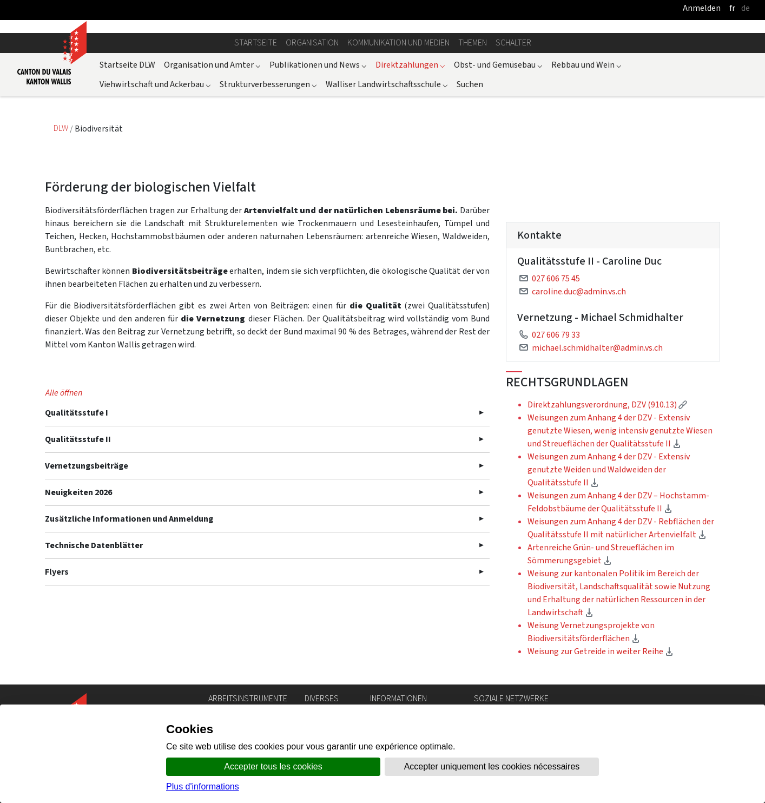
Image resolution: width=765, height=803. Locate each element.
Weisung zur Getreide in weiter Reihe (600, 651)
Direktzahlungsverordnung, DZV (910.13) (607, 404)
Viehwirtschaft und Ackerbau (155, 84)
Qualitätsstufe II (78, 439)
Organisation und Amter (212, 64)
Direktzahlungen (410, 64)
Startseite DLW (127, 64)
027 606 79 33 (556, 334)
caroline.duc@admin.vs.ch (579, 291)
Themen (472, 42)
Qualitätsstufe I (76, 412)
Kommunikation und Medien (398, 42)
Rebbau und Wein (586, 64)
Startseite (255, 42)
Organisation (312, 42)
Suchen (470, 84)
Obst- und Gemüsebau (498, 64)
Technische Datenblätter (94, 545)
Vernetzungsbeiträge (86, 465)
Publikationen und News (318, 64)
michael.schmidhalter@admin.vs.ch (597, 347)
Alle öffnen (63, 392)
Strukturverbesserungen (268, 84)
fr (732, 8)
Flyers (57, 571)
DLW (62, 128)
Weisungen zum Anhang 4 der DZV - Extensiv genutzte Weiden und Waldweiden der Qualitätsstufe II (608, 469)
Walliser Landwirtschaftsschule (387, 84)
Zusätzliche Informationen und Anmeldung (129, 518)
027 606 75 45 (556, 278)
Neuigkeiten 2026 (78, 492)
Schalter (513, 42)
